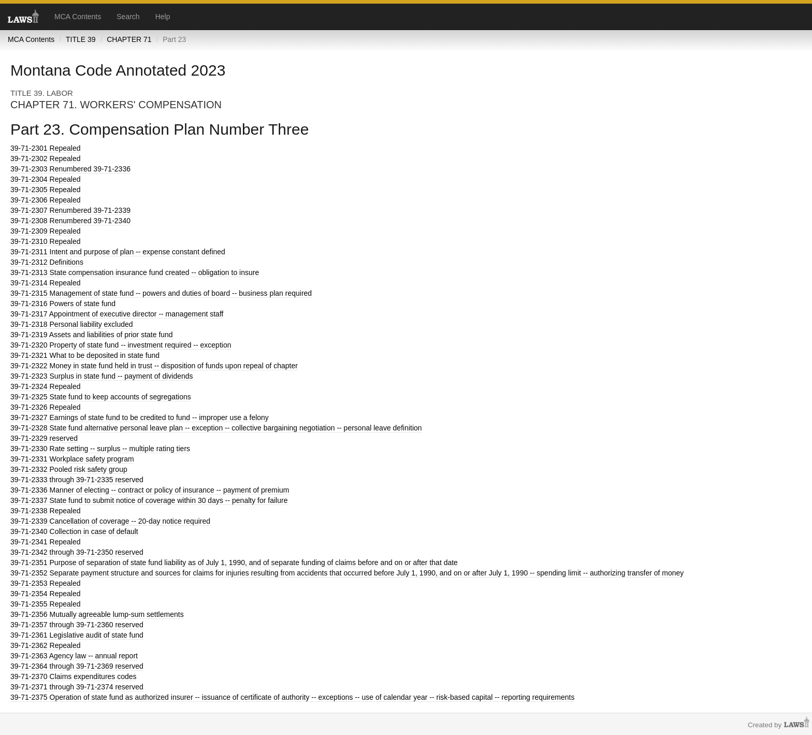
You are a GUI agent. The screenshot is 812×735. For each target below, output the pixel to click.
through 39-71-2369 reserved (76, 666)
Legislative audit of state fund (76, 635)
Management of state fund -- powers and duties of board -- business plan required (161, 293)
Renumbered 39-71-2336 (70, 169)
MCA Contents (77, 16)
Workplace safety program (72, 459)
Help (162, 16)
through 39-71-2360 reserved (76, 625)
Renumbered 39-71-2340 (70, 221)
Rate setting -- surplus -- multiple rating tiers (100, 448)
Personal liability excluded (71, 324)
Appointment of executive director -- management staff (116, 314)
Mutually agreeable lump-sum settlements (97, 614)
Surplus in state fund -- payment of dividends (101, 376)
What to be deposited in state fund (85, 355)
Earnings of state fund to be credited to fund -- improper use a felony (139, 417)
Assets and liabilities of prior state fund (91, 334)
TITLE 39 (81, 39)
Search (128, 16)
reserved (44, 438)
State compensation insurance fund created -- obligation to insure (134, 272)
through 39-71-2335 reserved (76, 479)
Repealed (45, 148)
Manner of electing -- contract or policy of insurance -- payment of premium (149, 490)
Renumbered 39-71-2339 (70, 210)
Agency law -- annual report (74, 656)
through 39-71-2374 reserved (76, 687)
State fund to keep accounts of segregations (100, 397)
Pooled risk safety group (68, 469)
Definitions (46, 262)
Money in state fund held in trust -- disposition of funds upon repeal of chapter (154, 366)
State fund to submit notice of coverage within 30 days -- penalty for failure (148, 500)
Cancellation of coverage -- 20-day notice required (110, 521)
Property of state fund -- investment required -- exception (120, 345)
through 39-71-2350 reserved (76, 552)
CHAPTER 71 (129, 39)
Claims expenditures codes (73, 676)
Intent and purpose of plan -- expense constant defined (117, 252)
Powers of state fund (62, 303)
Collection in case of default (74, 531)
